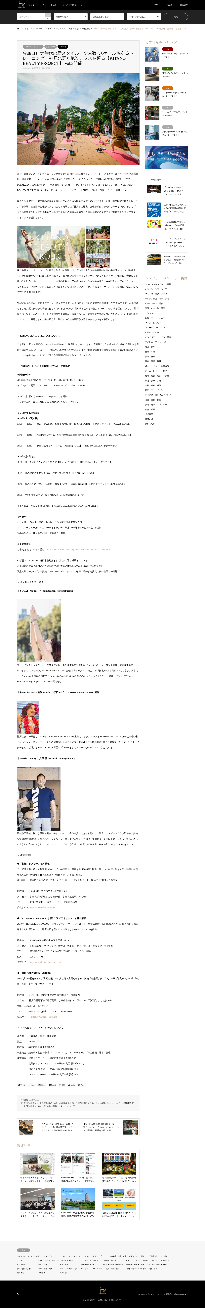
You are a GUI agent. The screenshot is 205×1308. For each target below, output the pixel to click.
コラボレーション (94, 1103)
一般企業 (63, 47)
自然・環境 (150, 409)
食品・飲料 (150, 347)
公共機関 (149, 414)
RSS (18, 1294)
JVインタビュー (48, 1256)
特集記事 (184, 5)
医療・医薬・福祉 (153, 361)
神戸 (85, 1103)
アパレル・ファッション (156, 342)
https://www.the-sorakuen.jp (44, 1017)
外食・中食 (150, 352)
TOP (156, 5)
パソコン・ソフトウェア (156, 289)
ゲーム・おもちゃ (153, 323)
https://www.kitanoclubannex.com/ (46, 962)
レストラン (70, 1103)
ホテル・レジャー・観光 (156, 371)
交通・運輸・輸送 (153, 400)
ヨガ (50, 1103)
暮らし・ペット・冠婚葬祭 (157, 366)
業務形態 (127, 1103)
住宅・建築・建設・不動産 (157, 376)
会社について (115, 1300)
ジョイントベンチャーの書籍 (158, 284)
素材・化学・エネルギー (156, 405)
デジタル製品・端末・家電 (157, 299)
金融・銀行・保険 (153, 385)
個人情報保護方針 (89, 1300)
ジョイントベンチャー (114, 1103)
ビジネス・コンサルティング (158, 395)
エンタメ (149, 313)
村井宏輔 (79, 1103)
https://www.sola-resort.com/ (43, 907)
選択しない (150, 424)
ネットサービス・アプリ (156, 294)
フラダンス (27, 1103)
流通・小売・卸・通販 (155, 308)
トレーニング (38, 1106)
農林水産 (149, 419)
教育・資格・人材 (153, 381)
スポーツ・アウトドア (33, 47)
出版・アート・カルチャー (157, 318)
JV (45, 1106)
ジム (45, 1103)
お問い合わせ (103, 1300)
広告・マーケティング (155, 390)
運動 (103, 1103)
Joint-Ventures (34, 1100)
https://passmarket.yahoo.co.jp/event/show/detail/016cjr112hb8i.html (78, 549)
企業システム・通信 (154, 304)
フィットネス (38, 1103)
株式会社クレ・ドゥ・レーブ (64, 1106)
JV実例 (169, 5)
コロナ (49, 1106)
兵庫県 (62, 1103)
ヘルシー (56, 1103)
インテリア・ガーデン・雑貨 (158, 337)
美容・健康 (50, 47)
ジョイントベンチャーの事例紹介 (160, 1294)
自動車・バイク (152, 332)
